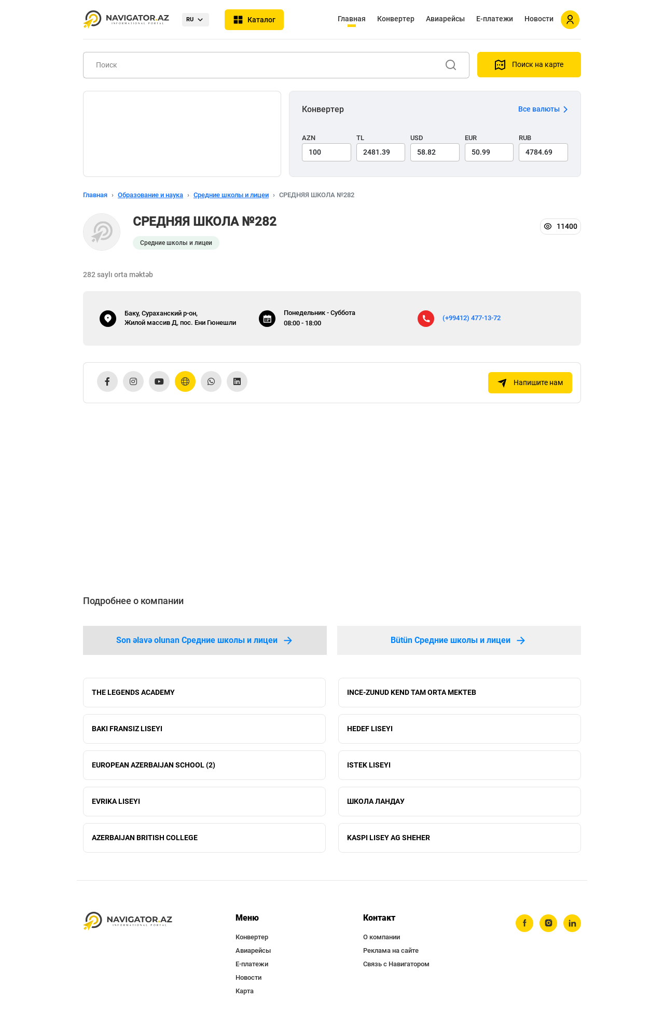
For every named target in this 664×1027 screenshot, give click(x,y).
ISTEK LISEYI (369, 765)
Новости (539, 19)
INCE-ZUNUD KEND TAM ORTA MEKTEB (411, 692)
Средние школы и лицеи (231, 195)
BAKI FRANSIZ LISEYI (127, 728)
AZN (308, 138)
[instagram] (548, 923)
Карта (245, 991)
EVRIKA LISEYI (116, 801)
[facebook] (524, 923)
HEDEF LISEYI (370, 728)
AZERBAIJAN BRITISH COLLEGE (145, 837)
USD (416, 138)
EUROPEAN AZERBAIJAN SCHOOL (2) (153, 765)
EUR (471, 138)
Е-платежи (494, 19)
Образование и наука (150, 195)
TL (360, 138)
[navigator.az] (127, 921)
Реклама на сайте (391, 950)
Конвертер (395, 19)
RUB (525, 138)
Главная (352, 19)
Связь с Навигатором (396, 964)
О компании (381, 937)
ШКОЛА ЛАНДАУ (376, 801)
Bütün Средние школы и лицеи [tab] (459, 640)
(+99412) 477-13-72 (471, 318)
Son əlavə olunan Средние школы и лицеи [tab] (205, 640)
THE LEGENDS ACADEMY (133, 692)
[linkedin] (572, 923)
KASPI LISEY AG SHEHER (388, 837)
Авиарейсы (445, 19)
